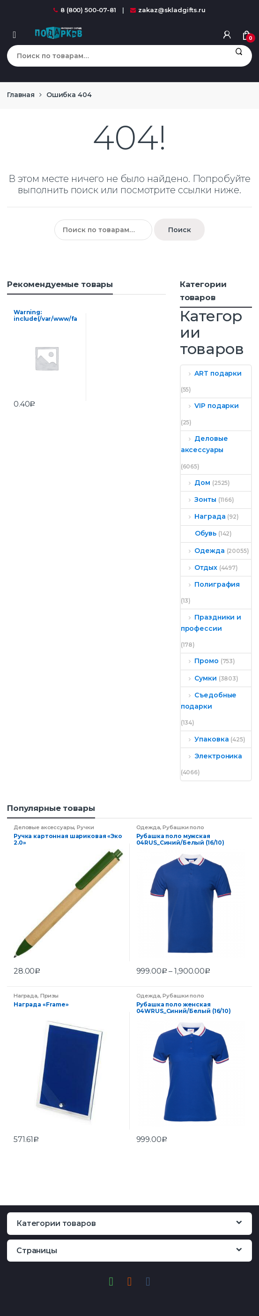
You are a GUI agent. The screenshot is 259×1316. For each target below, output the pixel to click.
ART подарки (211, 373)
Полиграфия (210, 584)
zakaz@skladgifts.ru (168, 10)
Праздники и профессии (211, 623)
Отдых (199, 567)
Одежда (203, 550)
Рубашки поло (183, 827)
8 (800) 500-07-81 (84, 10)
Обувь (198, 533)
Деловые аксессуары (204, 444)
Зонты (198, 499)
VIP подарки (210, 405)
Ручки (85, 827)
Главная (21, 95)
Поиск (238, 56)
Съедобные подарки (209, 701)
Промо (200, 661)
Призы (49, 995)
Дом (195, 482)
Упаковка (205, 739)
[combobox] (116, 56)
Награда (203, 516)
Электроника (211, 756)
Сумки (199, 678)
